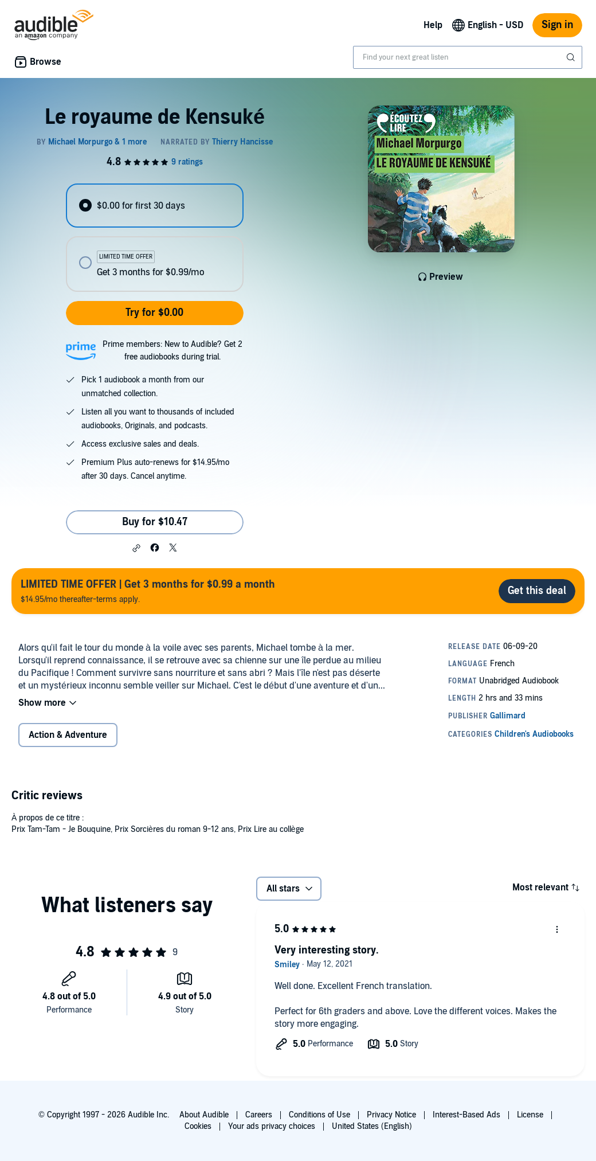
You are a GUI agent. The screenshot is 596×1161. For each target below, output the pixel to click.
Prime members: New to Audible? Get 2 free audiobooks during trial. (172, 350)
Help (433, 25)
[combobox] (467, 57)
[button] (136, 548)
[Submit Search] (572, 57)
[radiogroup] (154, 237)
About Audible (204, 1115)
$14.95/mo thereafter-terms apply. (148, 590)
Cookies (198, 1126)
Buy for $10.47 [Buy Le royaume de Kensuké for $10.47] (154, 522)
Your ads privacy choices (271, 1126)
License (530, 1115)
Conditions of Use (319, 1115)
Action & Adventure (68, 735)
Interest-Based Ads (466, 1115)
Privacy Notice (391, 1115)
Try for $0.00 (154, 313)
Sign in (557, 25)
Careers (258, 1115)
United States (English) (372, 1126)
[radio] (154, 205)
